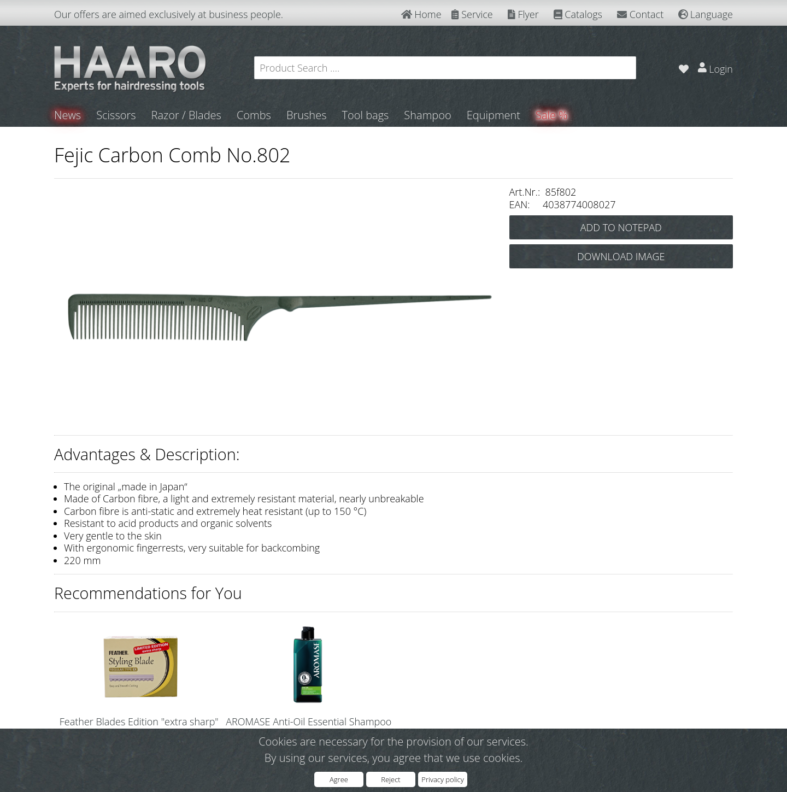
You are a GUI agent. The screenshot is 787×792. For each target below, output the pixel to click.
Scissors (116, 115)
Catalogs (578, 14)
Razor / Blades (186, 115)
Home (421, 14)
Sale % (551, 115)
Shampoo (427, 115)
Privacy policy (442, 779)
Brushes (306, 115)
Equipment (493, 115)
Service (472, 14)
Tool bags (365, 115)
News (67, 115)
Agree (339, 779)
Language (705, 14)
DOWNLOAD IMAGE (621, 256)
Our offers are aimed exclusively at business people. (168, 14)
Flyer (523, 14)
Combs (254, 115)
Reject (390, 779)
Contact (640, 14)
